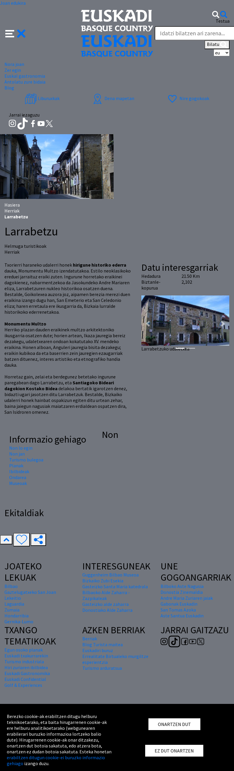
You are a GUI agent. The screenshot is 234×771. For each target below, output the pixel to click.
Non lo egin (20, 448)
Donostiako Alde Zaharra (107, 610)
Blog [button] (9, 88)
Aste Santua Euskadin (182, 616)
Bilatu (217, 44)
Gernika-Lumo (18, 621)
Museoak (18, 483)
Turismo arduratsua (102, 668)
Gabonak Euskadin (179, 604)
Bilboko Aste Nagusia (182, 586)
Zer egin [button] (12, 70)
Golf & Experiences (23, 685)
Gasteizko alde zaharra (105, 604)
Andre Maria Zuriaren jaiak (187, 598)
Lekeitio (12, 598)
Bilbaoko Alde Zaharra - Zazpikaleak (106, 595)
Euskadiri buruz (97, 650)
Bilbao (11, 586)
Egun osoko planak (23, 650)
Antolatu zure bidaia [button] (24, 82)
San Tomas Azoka (178, 610)
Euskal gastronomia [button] (24, 76)
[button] (15, 33)
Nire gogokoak (187, 98)
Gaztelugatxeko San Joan (30, 592)
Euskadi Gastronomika (27, 673)
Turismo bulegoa (26, 460)
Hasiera (12, 205)
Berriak (89, 639)
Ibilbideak (19, 471)
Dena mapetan (112, 98)
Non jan (17, 454)
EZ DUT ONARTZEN (174, 751)
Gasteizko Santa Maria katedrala (115, 586)
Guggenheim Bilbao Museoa (110, 575)
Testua (223, 21)
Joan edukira (13, 3)
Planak (16, 465)
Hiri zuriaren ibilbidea (26, 667)
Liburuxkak (42, 98)
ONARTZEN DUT (174, 724)
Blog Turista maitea (102, 644)
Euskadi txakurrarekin (26, 656)
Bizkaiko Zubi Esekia (102, 581)
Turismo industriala (24, 661)
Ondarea (17, 477)
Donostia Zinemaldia (182, 592)
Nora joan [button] (14, 64)
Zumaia (11, 610)
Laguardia (14, 604)
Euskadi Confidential (25, 679)
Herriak (11, 211)
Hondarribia (16, 616)
